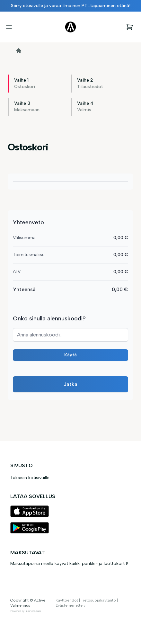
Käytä (70, 355)
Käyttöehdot (67, 600)
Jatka (70, 384)
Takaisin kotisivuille (29, 477)
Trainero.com (33, 610)
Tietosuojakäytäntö (98, 600)
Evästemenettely (70, 605)
